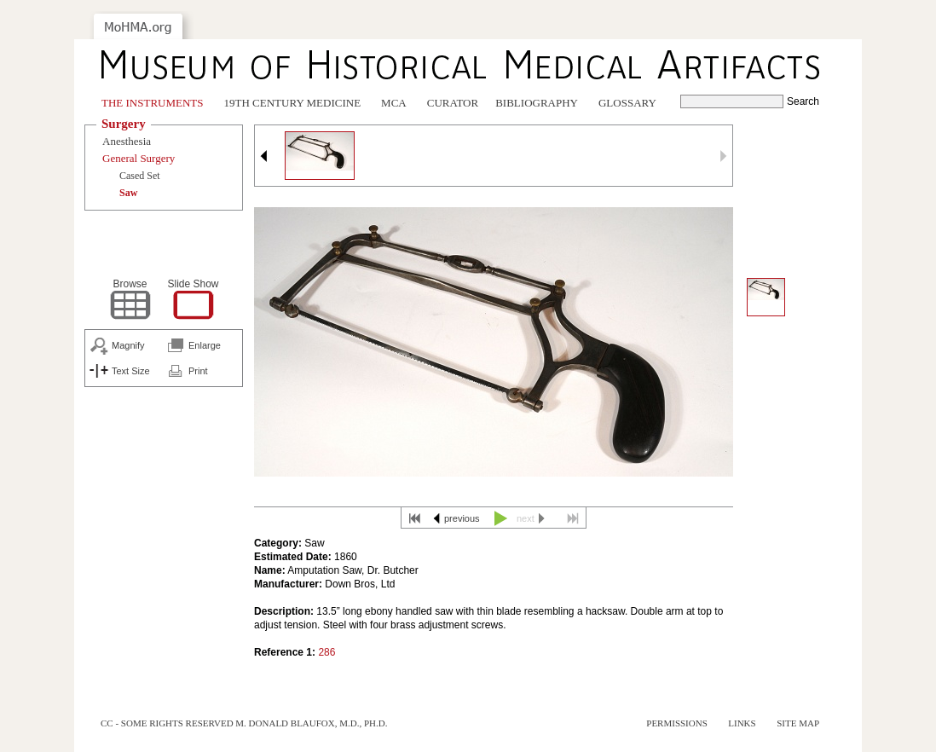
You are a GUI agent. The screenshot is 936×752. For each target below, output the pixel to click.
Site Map (798, 723)
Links (741, 723)
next (525, 518)
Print (198, 371)
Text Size (131, 371)
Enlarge (204, 345)
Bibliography (536, 102)
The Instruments (152, 102)
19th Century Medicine (292, 102)
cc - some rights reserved (167, 723)
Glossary (627, 102)
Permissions (677, 723)
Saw (128, 193)
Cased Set (139, 176)
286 (326, 652)
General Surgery (138, 158)
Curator (452, 102)
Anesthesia (126, 141)
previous (462, 518)
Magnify (128, 345)
